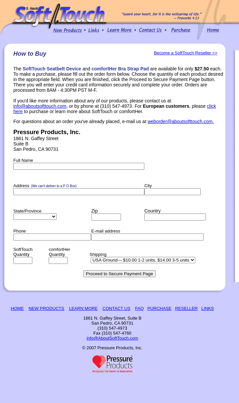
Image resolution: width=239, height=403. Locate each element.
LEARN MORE (83, 308)
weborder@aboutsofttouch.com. (181, 121)
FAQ (139, 308)
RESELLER (186, 308)
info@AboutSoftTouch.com (112, 338)
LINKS (207, 308)
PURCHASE (159, 308)
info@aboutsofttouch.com (39, 106)
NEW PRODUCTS (46, 308)
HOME (17, 308)
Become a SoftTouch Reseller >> (185, 52)
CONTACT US (116, 308)
